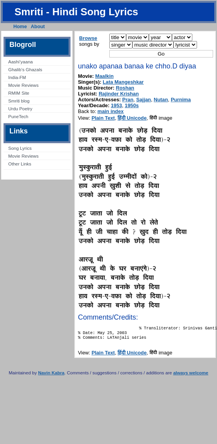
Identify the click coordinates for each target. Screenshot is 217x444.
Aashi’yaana (20, 61)
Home (20, 26)
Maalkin (104, 76)
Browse (88, 38)
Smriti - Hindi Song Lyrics (76, 11)
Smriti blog (18, 101)
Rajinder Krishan (119, 94)
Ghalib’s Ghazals (25, 69)
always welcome (190, 376)
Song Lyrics (20, 148)
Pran (127, 99)
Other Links (19, 164)
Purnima (181, 99)
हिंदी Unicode (132, 118)
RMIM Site (18, 93)
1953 (116, 105)
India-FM (17, 77)
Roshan (125, 88)
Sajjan (143, 99)
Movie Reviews (23, 85)
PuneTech (18, 116)
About (38, 26)
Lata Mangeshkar (123, 82)
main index (111, 111)
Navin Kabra (51, 376)
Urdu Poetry (20, 108)
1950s (132, 105)
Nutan (161, 99)
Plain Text (103, 118)
